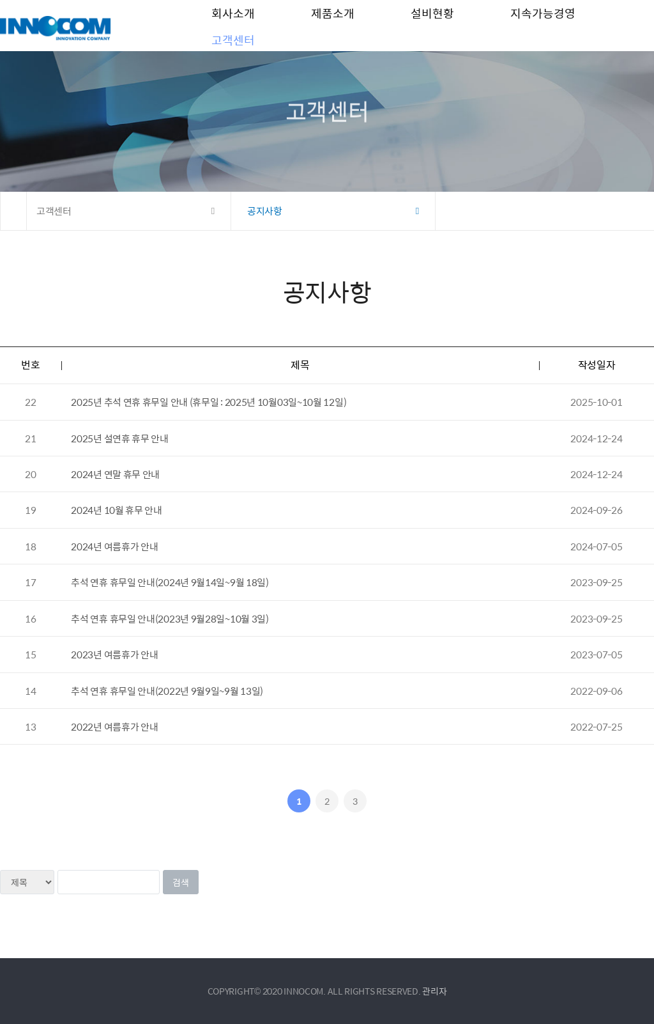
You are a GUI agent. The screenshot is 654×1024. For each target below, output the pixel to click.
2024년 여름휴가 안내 (114, 546)
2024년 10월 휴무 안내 (116, 509)
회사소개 (233, 25)
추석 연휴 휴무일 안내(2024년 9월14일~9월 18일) (169, 582)
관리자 (434, 991)
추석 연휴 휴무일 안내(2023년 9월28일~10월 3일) (169, 618)
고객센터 (233, 76)
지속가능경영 (542, 25)
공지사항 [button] (264, 210)
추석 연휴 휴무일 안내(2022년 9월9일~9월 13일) (167, 690)
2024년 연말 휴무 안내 (115, 474)
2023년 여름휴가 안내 (114, 654)
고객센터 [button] (54, 210)
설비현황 (432, 25)
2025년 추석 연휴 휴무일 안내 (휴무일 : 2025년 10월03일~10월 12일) (208, 401)
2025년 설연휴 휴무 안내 (120, 438)
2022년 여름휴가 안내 (114, 726)
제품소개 (332, 25)
